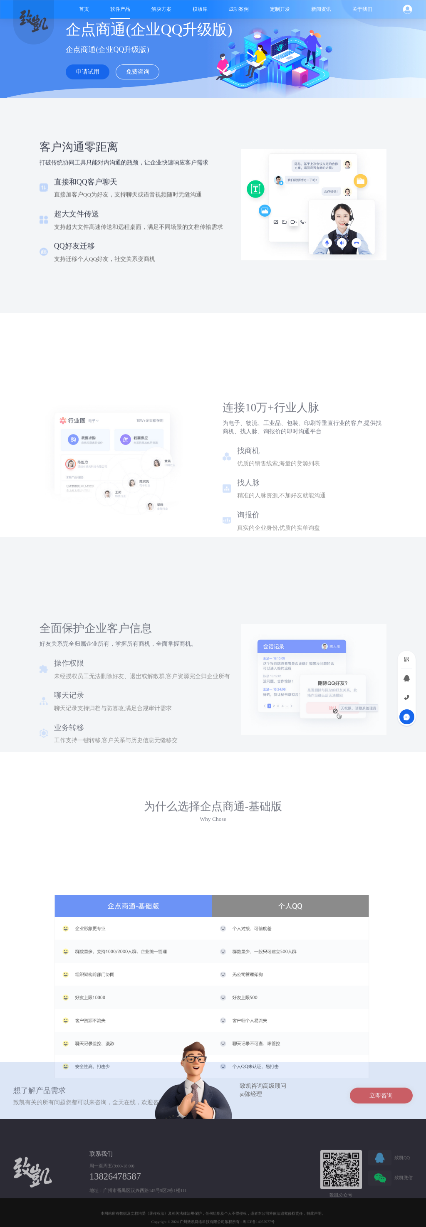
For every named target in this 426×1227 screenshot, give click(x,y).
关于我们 (362, 9)
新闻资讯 (321, 9)
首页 (84, 9)
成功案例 (239, 9)
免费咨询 (137, 72)
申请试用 (87, 72)
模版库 (200, 9)
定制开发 (280, 9)
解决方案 (161, 9)
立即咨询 (381, 1104)
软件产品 (120, 9)
